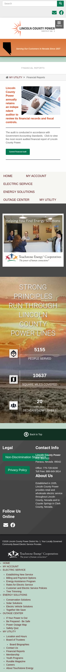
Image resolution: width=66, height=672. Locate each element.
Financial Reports (15, 651)
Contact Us (12, 647)
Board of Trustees (15, 639)
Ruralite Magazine (15, 661)
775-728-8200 (50, 468)
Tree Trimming (13, 591)
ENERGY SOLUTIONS (15, 594)
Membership (12, 654)
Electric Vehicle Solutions (19, 606)
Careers (10, 664)
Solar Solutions (14, 603)
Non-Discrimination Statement (25, 457)
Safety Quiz (12, 628)
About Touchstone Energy (19, 668)
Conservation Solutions (18, 599)
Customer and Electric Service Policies (26, 588)
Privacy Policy (17, 470)
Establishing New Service (19, 574)
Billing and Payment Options (21, 578)
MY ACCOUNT (36, 176)
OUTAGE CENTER (13, 613)
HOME (6, 563)
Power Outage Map (16, 624)
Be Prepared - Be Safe (18, 621)
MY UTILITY (15, 77)
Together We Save (16, 609)
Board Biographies (19, 644)
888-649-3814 (53, 471)
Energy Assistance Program (21, 581)
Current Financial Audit (17, 152)
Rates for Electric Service (19, 584)
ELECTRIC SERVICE (14, 569)
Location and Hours (16, 636)
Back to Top (36, 434)
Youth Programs (14, 658)
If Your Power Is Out (16, 618)
